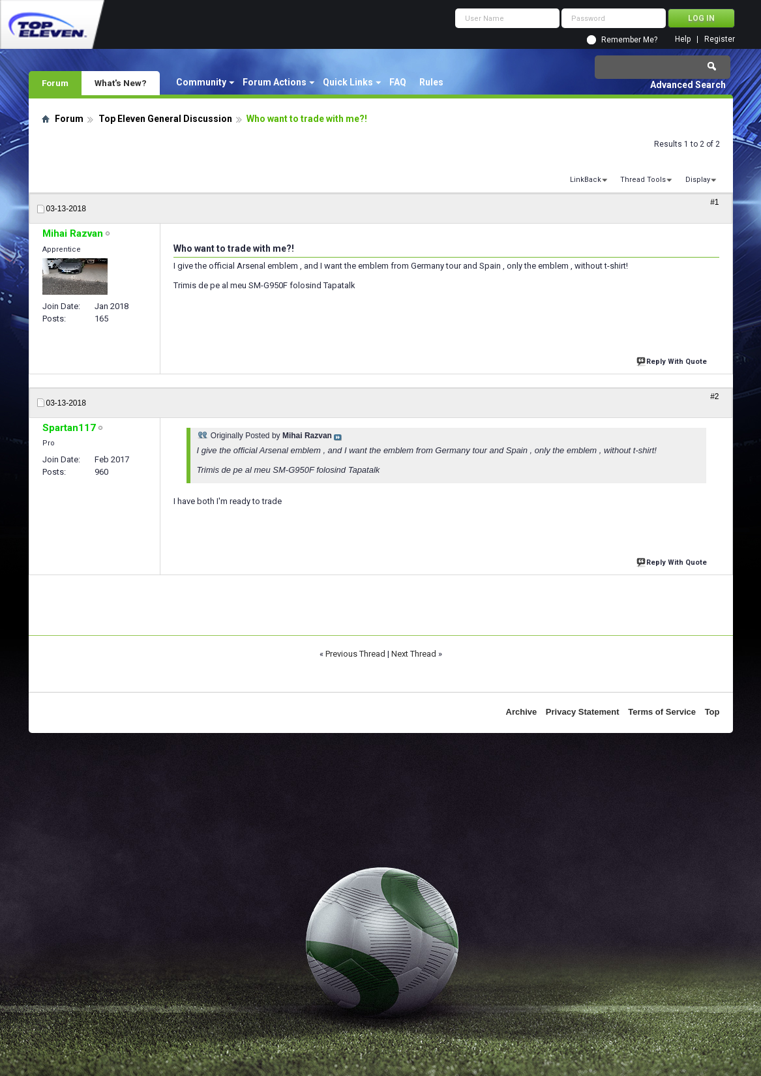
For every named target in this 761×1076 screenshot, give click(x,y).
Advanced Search (688, 85)
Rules (431, 82)
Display (697, 179)
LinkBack (585, 179)
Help (683, 39)
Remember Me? (629, 39)
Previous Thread (355, 654)
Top (712, 712)
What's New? (121, 83)
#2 (714, 396)
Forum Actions (274, 82)
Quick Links (348, 82)
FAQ (397, 82)
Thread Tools (643, 179)
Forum (55, 83)
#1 (714, 202)
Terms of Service (662, 712)
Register (719, 39)
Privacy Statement (582, 712)
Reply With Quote (673, 360)
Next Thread (413, 654)
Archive (521, 712)
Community (201, 82)
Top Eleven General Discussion (165, 118)
